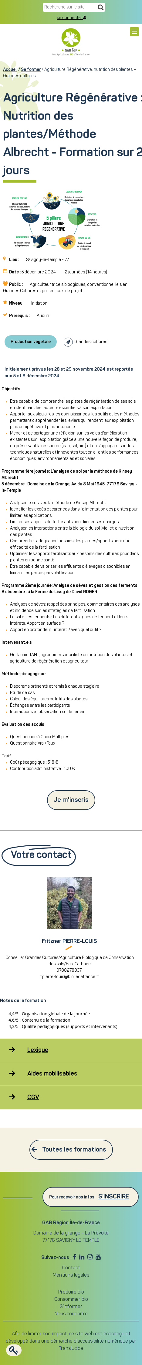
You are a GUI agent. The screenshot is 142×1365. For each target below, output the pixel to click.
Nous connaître (71, 1314)
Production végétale (31, 342)
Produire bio (71, 1292)
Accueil (10, 70)
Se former (31, 70)
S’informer (71, 1306)
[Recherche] (100, 8)
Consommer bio (71, 1299)
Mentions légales (71, 1275)
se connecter (71, 17)
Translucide (71, 1348)
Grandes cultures (90, 342)
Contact (71, 1268)
